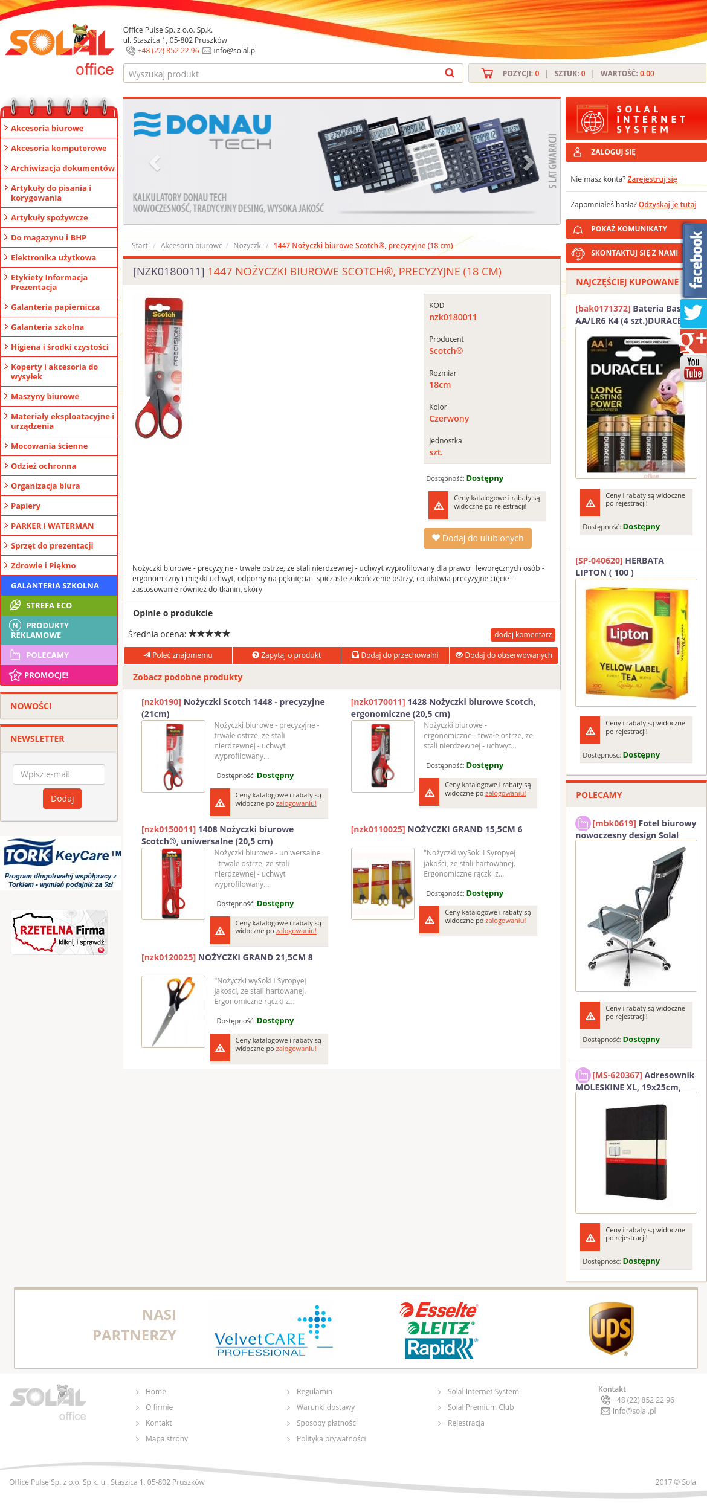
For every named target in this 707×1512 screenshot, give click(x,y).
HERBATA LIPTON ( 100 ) (619, 566)
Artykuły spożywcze (49, 217)
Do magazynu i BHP (48, 237)
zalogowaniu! (296, 803)
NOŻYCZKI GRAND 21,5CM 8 (227, 957)
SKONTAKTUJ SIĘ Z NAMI (634, 253)
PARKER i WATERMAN (52, 525)
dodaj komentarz (523, 634)
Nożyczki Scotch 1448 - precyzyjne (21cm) (233, 707)
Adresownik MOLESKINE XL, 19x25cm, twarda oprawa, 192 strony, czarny (634, 1079)
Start (140, 245)
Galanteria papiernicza (55, 306)
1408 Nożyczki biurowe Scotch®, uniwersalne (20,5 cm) (217, 835)
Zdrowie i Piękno (43, 565)
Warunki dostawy (326, 1407)
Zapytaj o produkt (286, 655)
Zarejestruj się (652, 179)
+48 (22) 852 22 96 (168, 50)
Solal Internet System (483, 1391)
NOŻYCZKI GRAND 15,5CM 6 (437, 829)
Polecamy (38, 655)
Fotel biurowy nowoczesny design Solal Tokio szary (635, 828)
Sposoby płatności (327, 1423)
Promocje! (37, 675)
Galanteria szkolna (47, 326)
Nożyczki (248, 245)
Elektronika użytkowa (53, 257)
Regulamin (314, 1391)
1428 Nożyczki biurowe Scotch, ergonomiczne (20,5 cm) (443, 707)
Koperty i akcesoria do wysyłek (54, 371)
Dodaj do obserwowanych (504, 655)
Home (156, 1391)
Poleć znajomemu (177, 655)
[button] (156, 161)
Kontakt (159, 1423)
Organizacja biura (45, 485)
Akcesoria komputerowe (59, 148)
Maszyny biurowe (45, 396)
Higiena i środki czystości (60, 346)
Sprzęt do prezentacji (52, 545)
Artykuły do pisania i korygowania (51, 192)
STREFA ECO (39, 605)
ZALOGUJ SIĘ (613, 152)
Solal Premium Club (481, 1407)
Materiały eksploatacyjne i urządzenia (62, 421)
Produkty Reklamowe (38, 628)
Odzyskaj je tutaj (668, 204)
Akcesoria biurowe (47, 128)
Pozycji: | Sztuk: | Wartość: (578, 73)
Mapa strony (167, 1438)
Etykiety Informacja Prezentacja (49, 282)
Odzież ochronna (43, 465)
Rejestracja (466, 1423)
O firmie (159, 1407)
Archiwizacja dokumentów (63, 167)
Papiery (25, 505)
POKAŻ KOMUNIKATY (646, 227)
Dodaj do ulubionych (477, 538)
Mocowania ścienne (49, 445)
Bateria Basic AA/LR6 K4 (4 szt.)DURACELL (633, 314)
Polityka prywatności (331, 1438)
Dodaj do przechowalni (395, 655)
